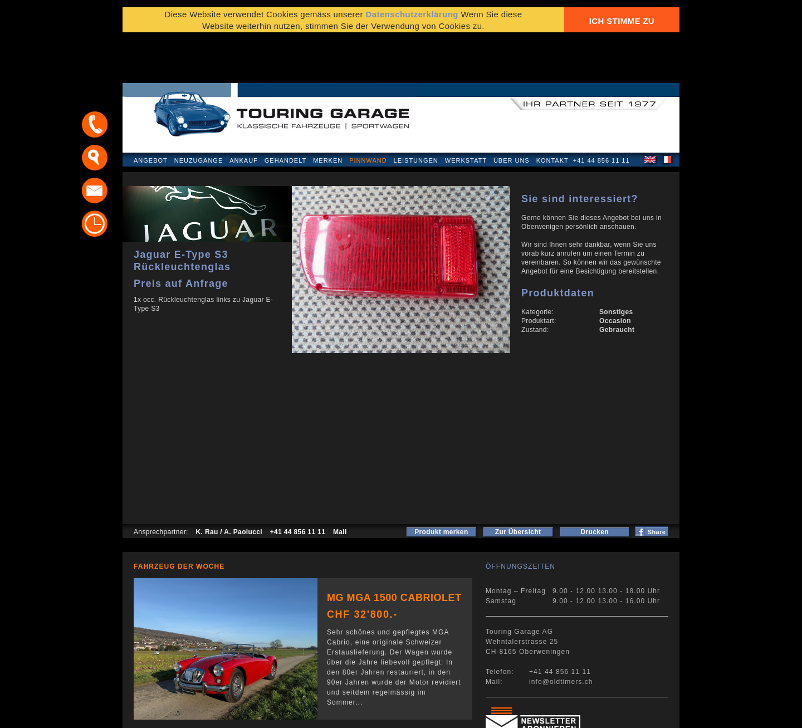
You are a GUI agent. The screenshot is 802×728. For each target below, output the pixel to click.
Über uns (511, 113)
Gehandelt (285, 113)
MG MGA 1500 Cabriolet (394, 550)
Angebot (151, 113)
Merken (328, 113)
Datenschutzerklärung (176, 714)
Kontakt (552, 113)
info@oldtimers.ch (561, 635)
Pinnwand (368, 113)
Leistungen (416, 113)
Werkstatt (466, 113)
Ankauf (243, 113)
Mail (340, 485)
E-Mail (574, 714)
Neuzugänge (198, 113)
